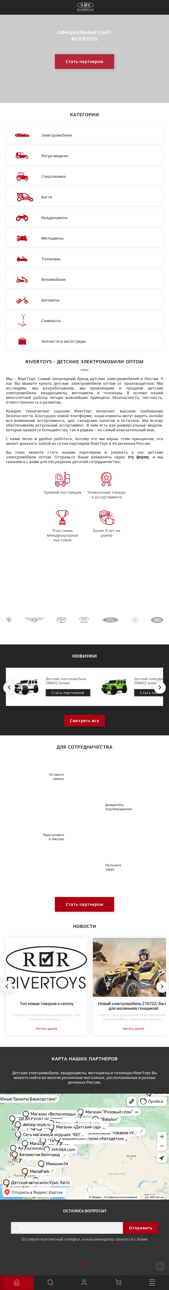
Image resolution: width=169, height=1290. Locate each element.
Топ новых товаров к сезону (46, 1003)
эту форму (138, 457)
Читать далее (46, 1029)
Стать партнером (84, 61)
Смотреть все (84, 720)
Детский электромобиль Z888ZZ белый (66, 681)
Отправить (140, 1228)
